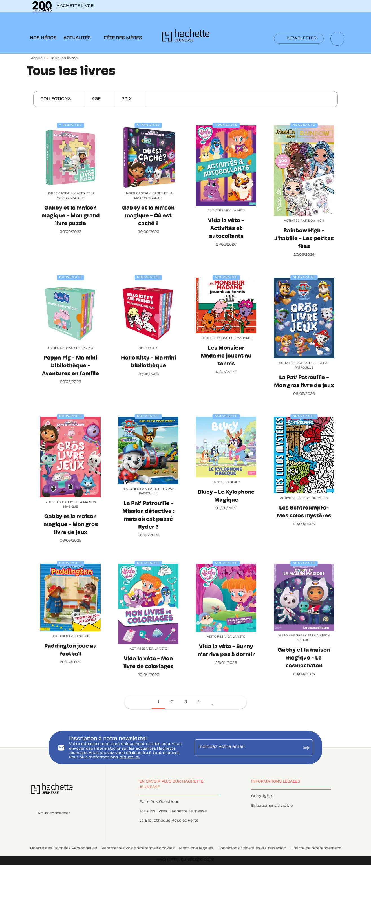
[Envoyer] (306, 747)
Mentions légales (196, 848)
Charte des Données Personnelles (63, 848)
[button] (299, 39)
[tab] (43, 38)
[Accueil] (185, 37)
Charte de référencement (316, 848)
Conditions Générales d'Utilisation (252, 848)
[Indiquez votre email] (247, 747)
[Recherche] (337, 39)
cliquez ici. (130, 757)
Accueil (38, 58)
